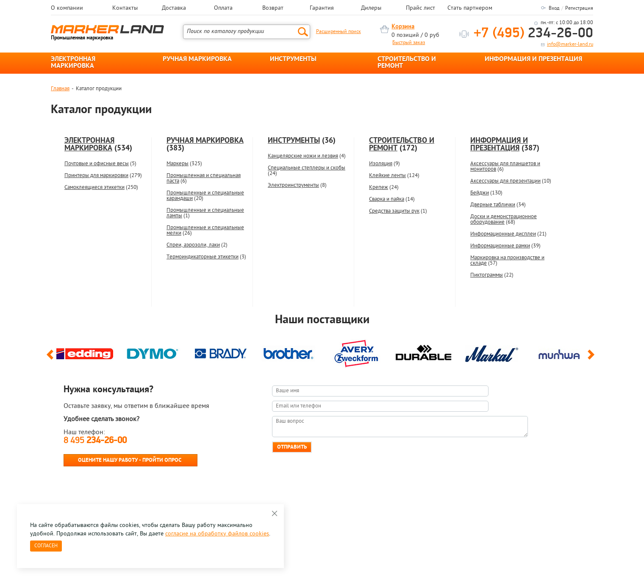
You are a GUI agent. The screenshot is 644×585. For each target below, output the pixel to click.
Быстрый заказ (408, 43)
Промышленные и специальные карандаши (205, 195)
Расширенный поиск (338, 31)
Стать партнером (469, 8)
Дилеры (371, 8)
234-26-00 (533, 33)
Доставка (174, 8)
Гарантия (322, 8)
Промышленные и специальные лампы (205, 213)
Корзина (402, 27)
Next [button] (592, 358)
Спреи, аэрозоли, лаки (193, 245)
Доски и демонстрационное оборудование (503, 219)
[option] (84, 351)
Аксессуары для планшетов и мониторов (505, 166)
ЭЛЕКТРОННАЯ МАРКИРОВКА (73, 62)
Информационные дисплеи (503, 234)
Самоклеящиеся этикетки (94, 187)
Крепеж (378, 187)
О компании (67, 8)
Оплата (223, 8)
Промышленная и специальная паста (204, 178)
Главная (60, 88)
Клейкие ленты (387, 175)
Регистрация (579, 8)
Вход (554, 8)
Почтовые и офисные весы (96, 163)
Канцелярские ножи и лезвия (303, 156)
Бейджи (479, 193)
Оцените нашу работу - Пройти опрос (129, 460)
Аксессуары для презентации (505, 181)
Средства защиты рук (394, 211)
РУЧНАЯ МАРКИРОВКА (197, 59)
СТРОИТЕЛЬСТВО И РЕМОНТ (407, 62)
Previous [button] (51, 358)
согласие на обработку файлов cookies (217, 534)
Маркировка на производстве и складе (507, 260)
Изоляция (380, 163)
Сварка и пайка (386, 199)
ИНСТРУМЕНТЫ (293, 59)
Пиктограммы (486, 275)
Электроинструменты (293, 185)
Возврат (272, 8)
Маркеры (178, 163)
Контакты (125, 8)
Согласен (46, 546)
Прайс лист (420, 8)
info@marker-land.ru (570, 44)
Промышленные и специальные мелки (205, 230)
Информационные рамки (500, 246)
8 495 (95, 441)
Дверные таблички (492, 204)
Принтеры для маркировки (96, 175)
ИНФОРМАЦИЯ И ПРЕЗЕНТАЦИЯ (533, 59)
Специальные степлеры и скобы (306, 168)
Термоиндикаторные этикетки (203, 257)
